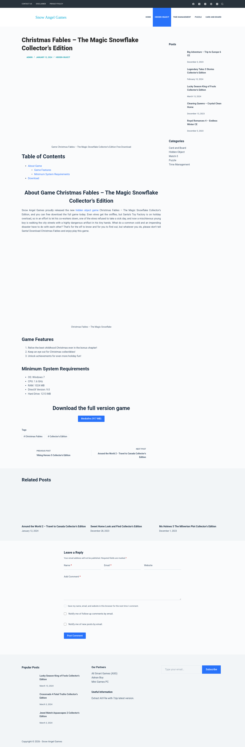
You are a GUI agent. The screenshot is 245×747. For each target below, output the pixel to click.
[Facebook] (193, 4)
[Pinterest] (211, 4)
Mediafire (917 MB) (91, 418)
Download (33, 178)
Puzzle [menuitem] (198, 17)
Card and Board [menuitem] (213, 17)
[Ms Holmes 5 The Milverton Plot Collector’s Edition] (191, 504)
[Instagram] (205, 4)
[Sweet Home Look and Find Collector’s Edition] (122, 504)
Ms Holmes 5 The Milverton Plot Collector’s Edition (187, 526)
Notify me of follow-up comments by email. (90, 613)
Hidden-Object (63, 57)
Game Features (42, 170)
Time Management (179, 164)
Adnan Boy (97, 677)
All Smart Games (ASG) (105, 673)
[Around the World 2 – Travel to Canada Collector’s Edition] (54, 504)
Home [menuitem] (148, 17)
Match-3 (173, 156)
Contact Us (27, 4)
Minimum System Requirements (52, 174)
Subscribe (211, 669)
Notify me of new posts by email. (85, 624)
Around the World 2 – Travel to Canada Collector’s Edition (54, 526)
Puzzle (172, 160)
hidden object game (87, 210)
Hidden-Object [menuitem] (162, 17)
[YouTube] (217, 4)
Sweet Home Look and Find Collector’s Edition (116, 526)
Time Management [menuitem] (182, 17)
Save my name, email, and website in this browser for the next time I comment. (103, 606)
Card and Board (177, 147)
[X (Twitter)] (199, 4)
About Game (35, 165)
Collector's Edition (57, 436)
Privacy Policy (56, 4)
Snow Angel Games (51, 17)
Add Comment (72, 577)
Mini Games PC (100, 681)
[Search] (222, 4)
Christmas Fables (33, 436)
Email (108, 565)
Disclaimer (41, 4)
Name (68, 565)
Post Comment (75, 635)
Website (148, 565)
